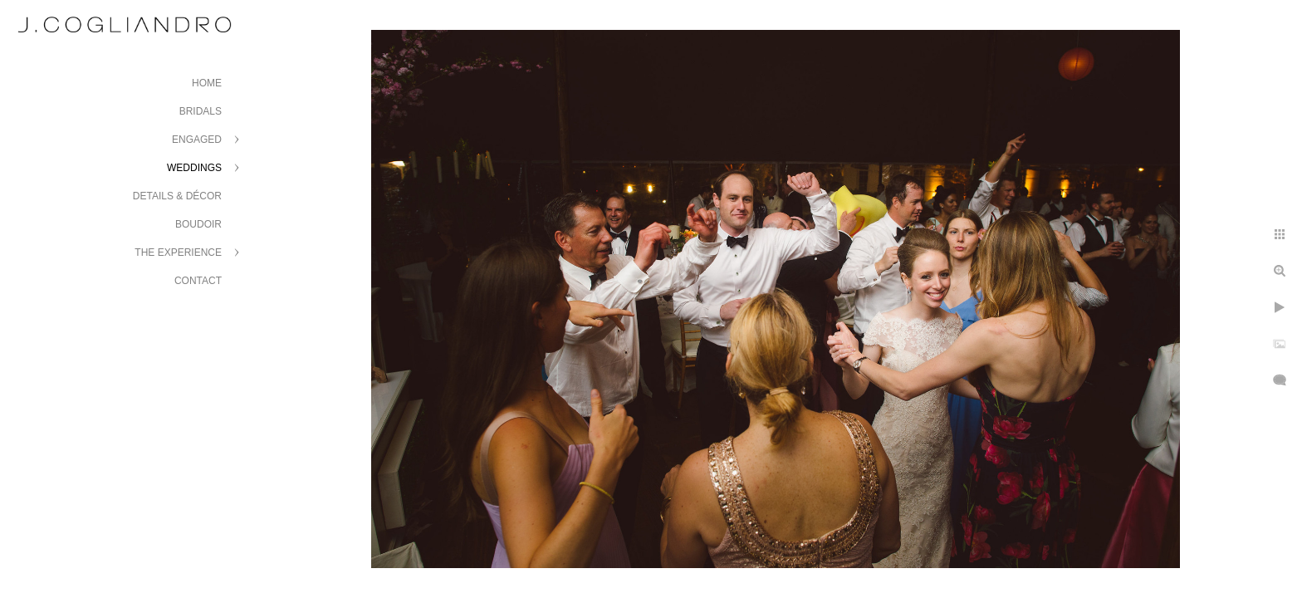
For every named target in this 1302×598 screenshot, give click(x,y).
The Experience (178, 252)
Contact (198, 281)
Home (207, 83)
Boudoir (198, 224)
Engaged (197, 139)
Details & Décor (177, 196)
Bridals (200, 111)
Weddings (194, 168)
